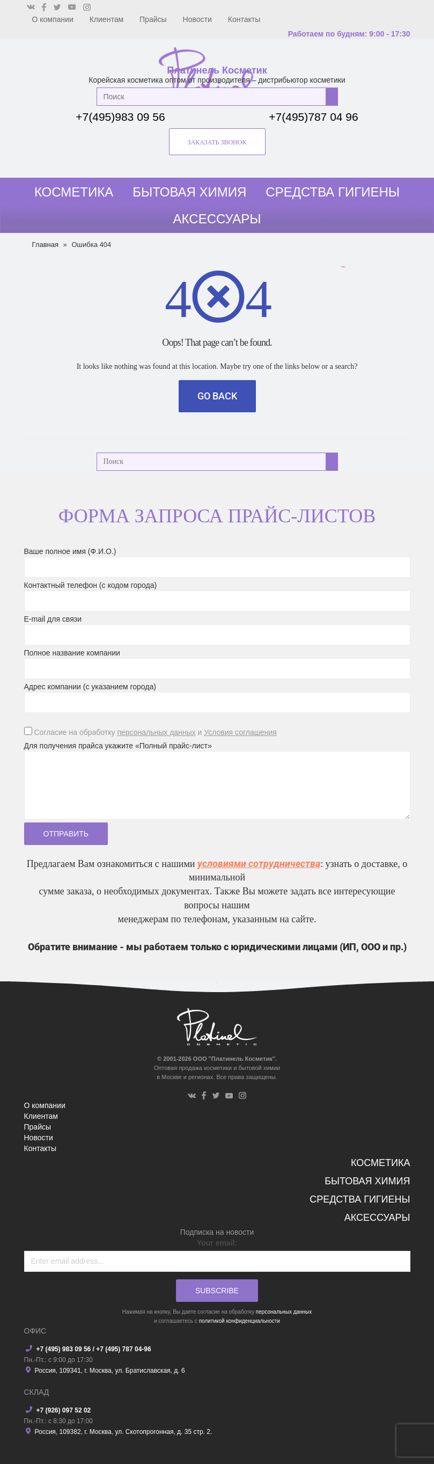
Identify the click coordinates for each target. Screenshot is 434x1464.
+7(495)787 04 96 (313, 117)
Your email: (217, 1243)
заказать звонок (217, 142)
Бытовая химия (189, 192)
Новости (197, 19)
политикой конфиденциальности (239, 1321)
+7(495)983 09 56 (120, 117)
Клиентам (106, 19)
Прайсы (153, 19)
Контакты (244, 19)
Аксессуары (217, 219)
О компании (52, 19)
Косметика (73, 192)
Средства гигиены (333, 192)
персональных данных (156, 732)
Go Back (217, 396)
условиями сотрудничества (258, 863)
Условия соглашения (240, 732)
